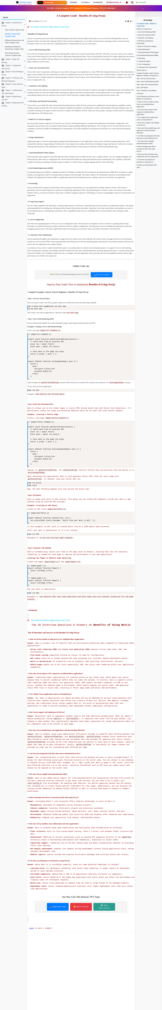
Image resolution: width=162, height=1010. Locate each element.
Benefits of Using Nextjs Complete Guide (12, 35)
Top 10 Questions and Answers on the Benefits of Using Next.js (148, 98)
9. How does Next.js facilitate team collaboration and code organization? (148, 155)
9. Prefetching (141, 58)
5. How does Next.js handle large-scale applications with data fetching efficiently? (148, 130)
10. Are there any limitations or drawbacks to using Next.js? (146, 161)
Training (73, 2)
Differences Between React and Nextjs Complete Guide (14, 41)
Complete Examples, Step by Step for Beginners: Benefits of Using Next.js (148, 74)
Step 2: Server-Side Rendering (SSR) (148, 81)
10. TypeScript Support (143, 61)
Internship (98, 2)
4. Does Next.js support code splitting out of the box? (148, 124)
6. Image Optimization (143, 49)
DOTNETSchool (23, 2)
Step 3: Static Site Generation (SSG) (147, 84)
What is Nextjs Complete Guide (14, 30)
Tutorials (85, 2)
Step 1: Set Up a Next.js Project (146, 78)
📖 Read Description (104, 904)
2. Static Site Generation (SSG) (146, 35)
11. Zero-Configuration (143, 64)
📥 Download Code (58, 905)
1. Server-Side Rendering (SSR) (146, 32)
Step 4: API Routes (142, 87)
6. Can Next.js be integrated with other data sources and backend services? (148, 137)
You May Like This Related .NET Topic (147, 166)
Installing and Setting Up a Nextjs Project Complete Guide (14, 48)
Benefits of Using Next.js (144, 29)
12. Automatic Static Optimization (147, 67)
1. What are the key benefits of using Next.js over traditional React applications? (147, 104)
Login (31, 925)
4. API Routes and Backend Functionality (145, 42)
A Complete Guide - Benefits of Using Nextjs (146, 25)
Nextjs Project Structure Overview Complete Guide (13, 54)
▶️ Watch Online (81, 905)
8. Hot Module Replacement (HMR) (147, 55)
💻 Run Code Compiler (102, 275)
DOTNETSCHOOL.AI (113, 2)
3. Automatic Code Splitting (145, 38)
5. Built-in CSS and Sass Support (146, 46)
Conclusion (140, 93)
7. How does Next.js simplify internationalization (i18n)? (145, 142)
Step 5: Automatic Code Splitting (146, 90)
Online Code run (142, 70)
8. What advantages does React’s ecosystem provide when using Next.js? (146, 149)
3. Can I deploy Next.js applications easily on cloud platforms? (147, 119)
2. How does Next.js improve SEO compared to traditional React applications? (147, 112)
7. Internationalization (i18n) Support (148, 52)
